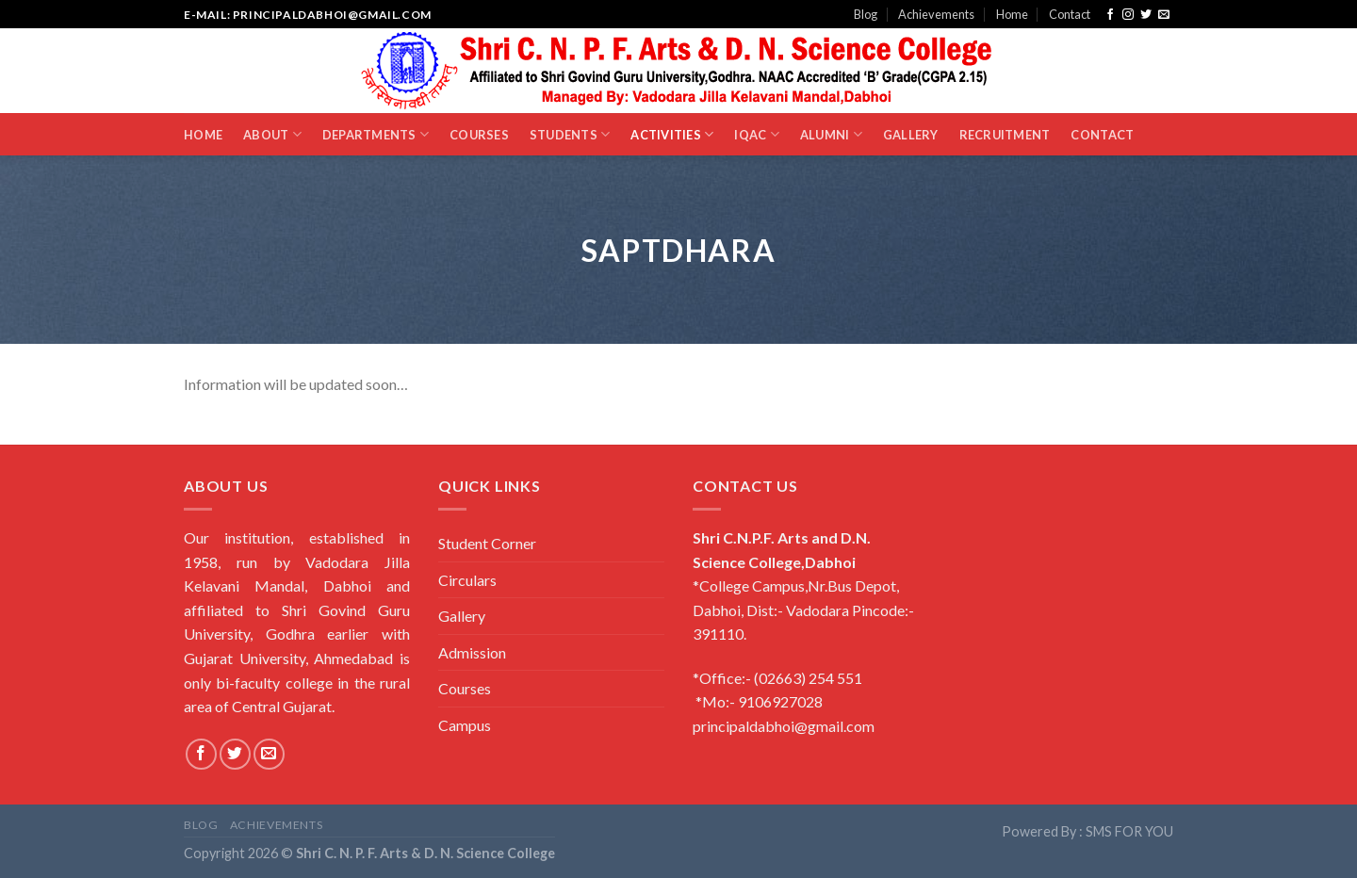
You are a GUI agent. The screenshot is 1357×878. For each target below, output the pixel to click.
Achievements (936, 14)
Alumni (831, 134)
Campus (464, 725)
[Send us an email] (1163, 15)
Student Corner (487, 543)
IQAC (756, 134)
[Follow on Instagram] (1128, 15)
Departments (375, 134)
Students (570, 134)
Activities (671, 134)
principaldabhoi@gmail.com (784, 726)
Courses (479, 134)
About (272, 134)
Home (1012, 14)
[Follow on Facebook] (1110, 15)
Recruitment (1005, 134)
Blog (865, 14)
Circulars (467, 580)
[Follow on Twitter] (1146, 15)
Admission (472, 652)
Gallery (911, 134)
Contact (1069, 14)
